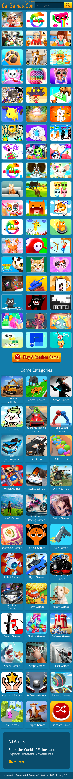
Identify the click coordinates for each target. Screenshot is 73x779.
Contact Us (42, 775)
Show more (16, 761)
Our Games (17, 775)
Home (7, 775)
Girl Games (29, 775)
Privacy (59, 775)
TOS (52, 775)
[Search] (49, 5)
